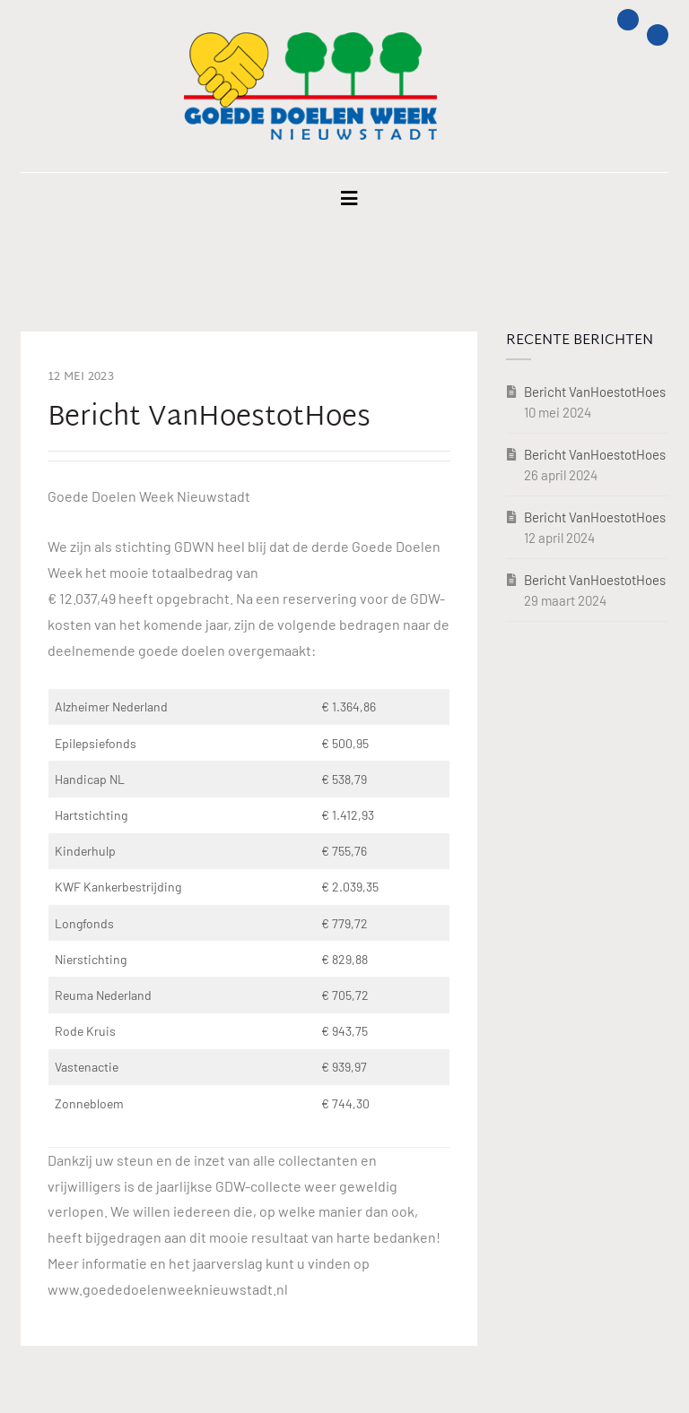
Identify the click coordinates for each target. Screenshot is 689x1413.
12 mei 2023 (81, 377)
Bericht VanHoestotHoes (595, 391)
